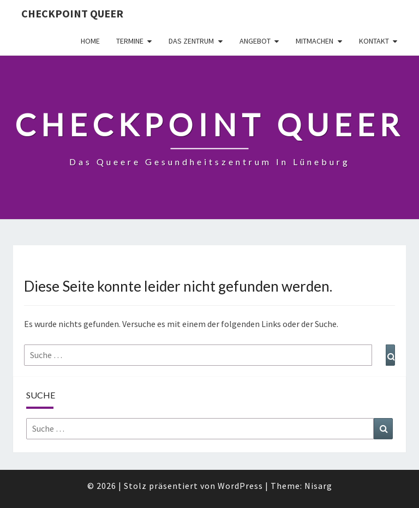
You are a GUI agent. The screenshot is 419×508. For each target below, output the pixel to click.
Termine (129, 41)
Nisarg (318, 485)
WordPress (240, 485)
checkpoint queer (72, 13)
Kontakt (374, 41)
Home (90, 41)
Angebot (255, 41)
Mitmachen (314, 41)
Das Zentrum (191, 41)
